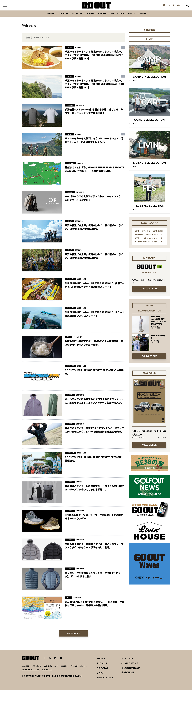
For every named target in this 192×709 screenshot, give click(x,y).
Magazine (118, 14)
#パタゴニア (157, 242)
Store (102, 14)
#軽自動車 (139, 235)
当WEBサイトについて (30, 670)
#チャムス (146, 231)
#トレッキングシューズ (153, 239)
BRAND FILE (105, 678)
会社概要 (25, 667)
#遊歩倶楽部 (157, 231)
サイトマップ (47, 670)
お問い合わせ (36, 667)
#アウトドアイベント (154, 235)
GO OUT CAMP (138, 14)
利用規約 (64, 667)
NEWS (101, 659)
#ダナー (138, 239)
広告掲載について (51, 667)
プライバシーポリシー (78, 667)
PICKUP (62, 14)
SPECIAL (77, 14)
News (50, 14)
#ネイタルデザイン (142, 242)
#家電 (137, 231)
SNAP (90, 14)
